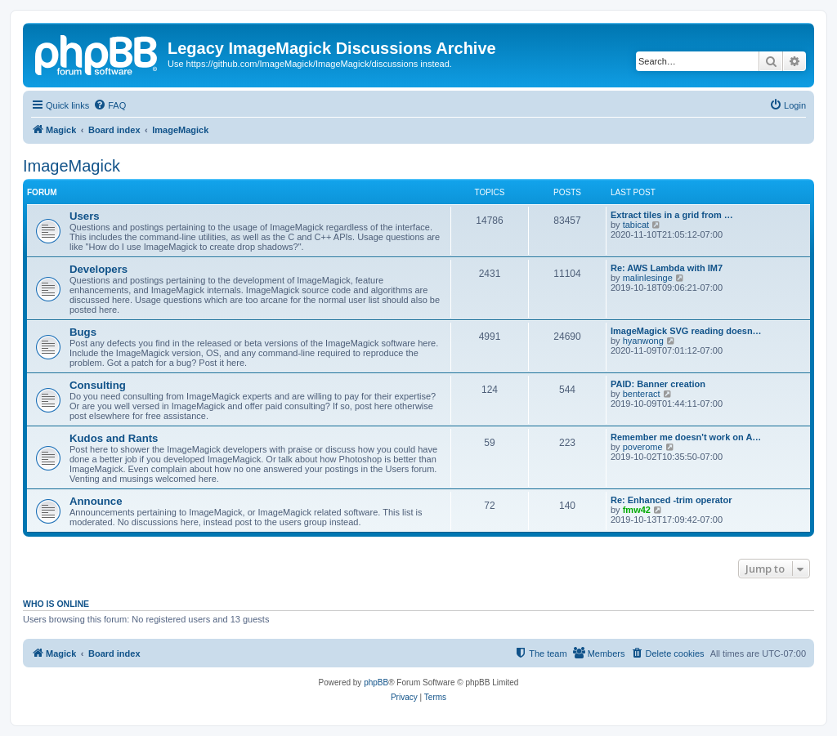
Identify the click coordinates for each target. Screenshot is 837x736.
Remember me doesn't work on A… (686, 437)
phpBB (376, 682)
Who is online (56, 604)
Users (84, 216)
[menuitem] (109, 105)
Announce (95, 501)
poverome (643, 447)
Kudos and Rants (113, 438)
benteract (641, 394)
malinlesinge (648, 278)
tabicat (636, 225)
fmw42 (637, 510)
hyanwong (643, 341)
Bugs (82, 332)
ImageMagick (71, 166)
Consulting (97, 385)
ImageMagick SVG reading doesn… (686, 331)
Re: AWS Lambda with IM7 (667, 268)
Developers (98, 269)
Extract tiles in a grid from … (672, 215)
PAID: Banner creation (658, 384)
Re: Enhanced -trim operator (671, 500)
